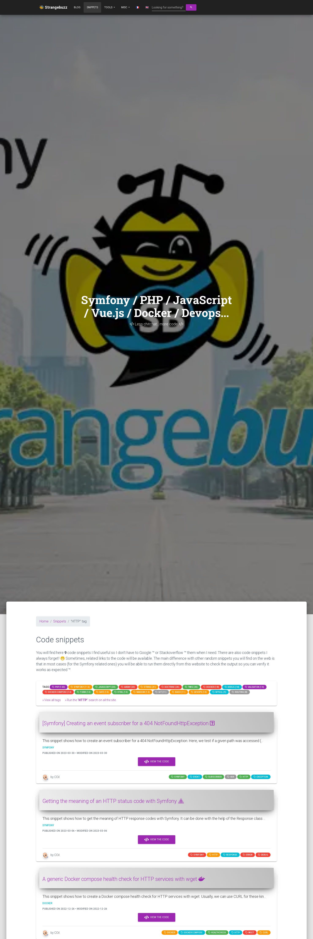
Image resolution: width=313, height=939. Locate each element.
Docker (169, 932)
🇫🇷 (137, 7)
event (195, 777)
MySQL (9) (219, 692)
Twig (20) (191, 687)
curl (264, 932)
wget (249, 932)
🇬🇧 (147, 7)
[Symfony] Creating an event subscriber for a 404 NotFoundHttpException (128, 723)
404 (230, 777)
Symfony (177, 777)
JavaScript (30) (105, 687)
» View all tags (51, 700)
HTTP (244, 777)
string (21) (148, 687)
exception (261, 777)
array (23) (128, 687)
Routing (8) (239, 692)
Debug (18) (232, 687)
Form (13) (84, 692)
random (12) (141, 692)
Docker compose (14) (58, 692)
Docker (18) (211, 687)
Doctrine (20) (170, 687)
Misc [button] (124, 7)
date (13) (102, 692)
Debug (263, 855)
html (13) (121, 692)
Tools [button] (108, 7)
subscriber (213, 777)
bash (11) (178, 692)
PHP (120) (58, 687)
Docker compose (192, 932)
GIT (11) (160, 692)
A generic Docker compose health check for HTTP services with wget (123, 879)
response (230, 855)
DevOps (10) (199, 692)
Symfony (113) (80, 687)
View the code (156, 762)
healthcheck (217, 932)
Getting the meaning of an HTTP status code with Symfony (113, 801)
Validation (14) (254, 687)
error (247, 855)
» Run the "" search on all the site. (90, 700)
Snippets (92, 7)
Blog (77, 7)
